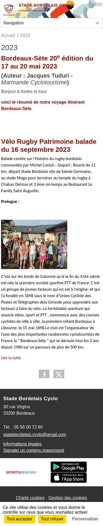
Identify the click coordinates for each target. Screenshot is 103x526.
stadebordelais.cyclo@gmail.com (34, 434)
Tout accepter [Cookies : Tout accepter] (20, 519)
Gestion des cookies (67, 497)
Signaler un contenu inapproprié (33, 450)
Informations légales (22, 444)
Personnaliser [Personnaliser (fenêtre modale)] (85, 519)
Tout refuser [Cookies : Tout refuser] (52, 519)
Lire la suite (11, 357)
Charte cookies (30, 497)
